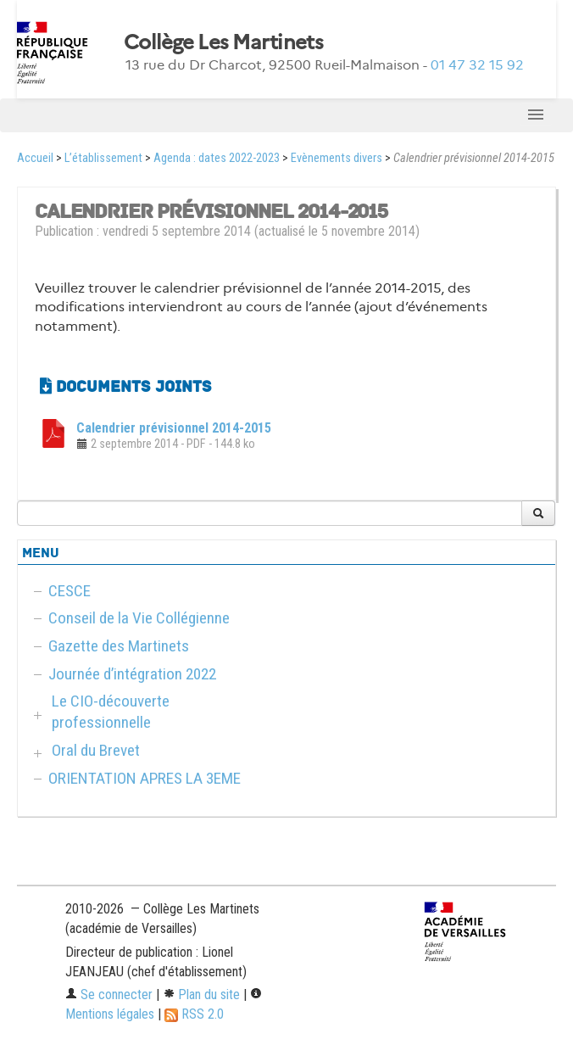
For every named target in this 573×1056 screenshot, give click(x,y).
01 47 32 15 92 (477, 65)
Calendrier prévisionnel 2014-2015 (173, 428)
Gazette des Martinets (118, 646)
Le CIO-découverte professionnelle (111, 711)
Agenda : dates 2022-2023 (216, 158)
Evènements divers (336, 158)
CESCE (69, 591)
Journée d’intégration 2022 (132, 674)
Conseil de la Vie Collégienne (139, 618)
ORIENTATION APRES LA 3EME (144, 778)
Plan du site (201, 994)
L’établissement (103, 158)
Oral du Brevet (96, 750)
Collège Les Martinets (223, 42)
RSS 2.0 (194, 1014)
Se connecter (109, 994)
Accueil (35, 158)
